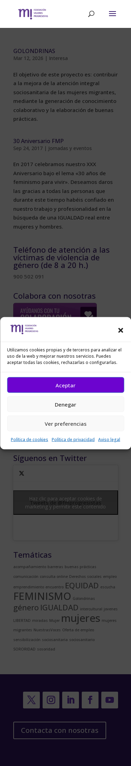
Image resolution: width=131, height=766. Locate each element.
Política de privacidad (73, 440)
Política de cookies (29, 440)
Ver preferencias (66, 423)
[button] (120, 330)
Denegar (65, 404)
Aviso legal (109, 440)
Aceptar (65, 384)
